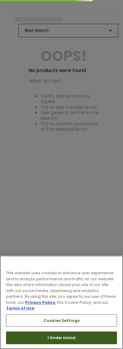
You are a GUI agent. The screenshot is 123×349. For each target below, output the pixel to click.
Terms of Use (20, 308)
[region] (61, 302)
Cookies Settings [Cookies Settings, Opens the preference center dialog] (61, 320)
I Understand (62, 338)
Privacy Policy (40, 302)
